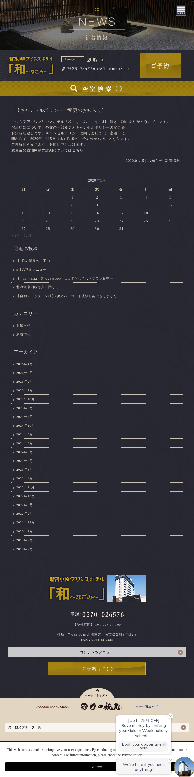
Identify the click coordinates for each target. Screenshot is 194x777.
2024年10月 (25, 425)
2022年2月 (24, 513)
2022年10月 (25, 496)
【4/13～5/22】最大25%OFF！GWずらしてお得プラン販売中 (64, 278)
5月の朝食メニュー (31, 269)
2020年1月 (24, 531)
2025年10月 (25, 399)
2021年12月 (25, 522)
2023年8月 (24, 469)
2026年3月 (24, 373)
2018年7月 (24, 549)
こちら (77, 150)
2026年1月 (24, 390)
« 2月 (15, 235)
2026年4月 (24, 364)
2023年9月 (24, 461)
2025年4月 (24, 417)
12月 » (29, 235)
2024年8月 (24, 434)
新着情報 (172, 161)
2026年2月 (24, 381)
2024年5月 (24, 452)
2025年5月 (24, 408)
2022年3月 (24, 505)
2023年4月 (24, 478)
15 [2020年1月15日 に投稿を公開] (72, 213)
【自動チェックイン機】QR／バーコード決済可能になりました (66, 296)
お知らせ (155, 161)
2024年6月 (24, 443)
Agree (97, 767)
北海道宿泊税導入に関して (37, 287)
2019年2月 (24, 540)
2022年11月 (25, 487)
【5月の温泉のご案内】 (35, 261)
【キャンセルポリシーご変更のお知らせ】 (60, 110)
